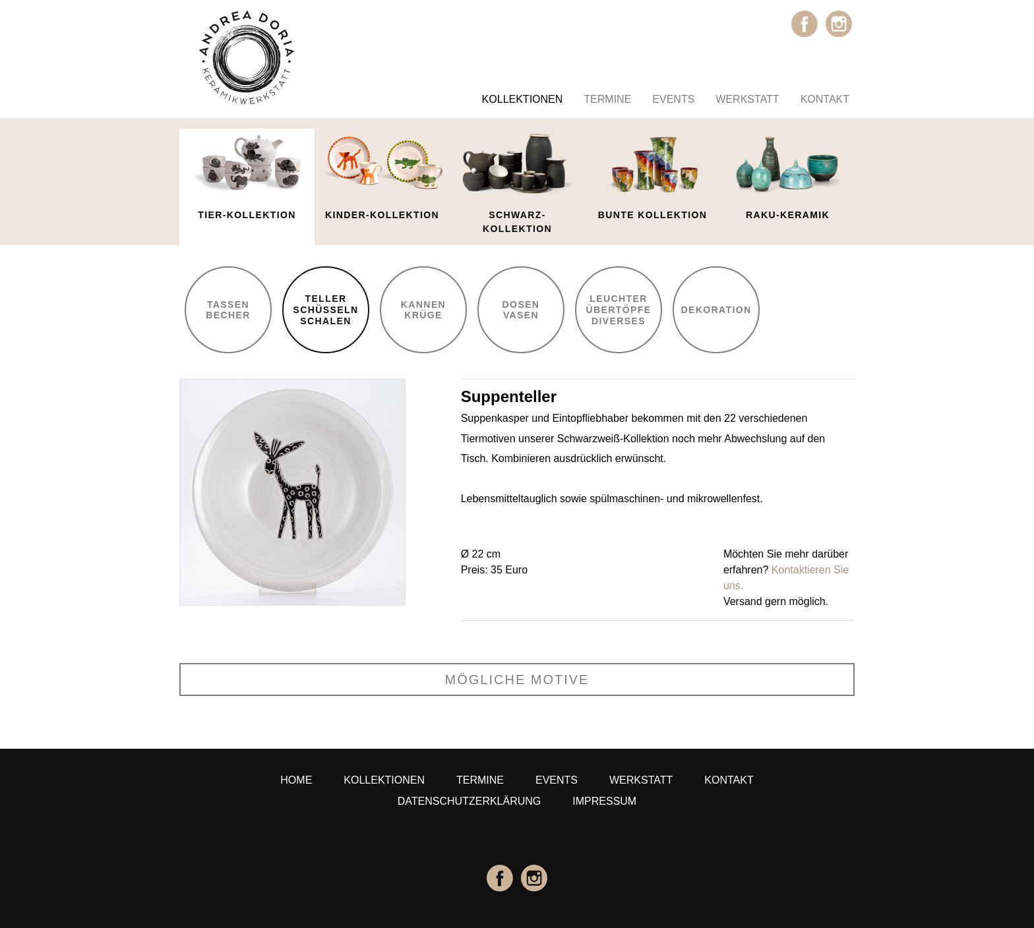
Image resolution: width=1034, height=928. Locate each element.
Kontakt (825, 99)
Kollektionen (522, 99)
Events (673, 99)
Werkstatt (747, 99)
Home (296, 780)
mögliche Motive (517, 679)
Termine (607, 99)
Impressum (604, 801)
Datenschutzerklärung (469, 801)
